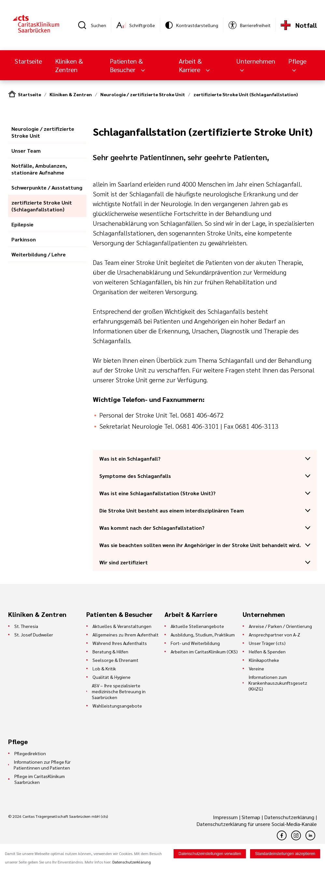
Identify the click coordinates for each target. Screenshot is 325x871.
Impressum (226, 817)
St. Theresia (26, 626)
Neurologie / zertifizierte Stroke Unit (142, 94)
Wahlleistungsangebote (117, 706)
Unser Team (26, 150)
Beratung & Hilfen (110, 651)
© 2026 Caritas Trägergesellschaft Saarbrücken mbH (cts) (58, 816)
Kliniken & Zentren (69, 65)
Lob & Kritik (104, 668)
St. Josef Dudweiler (33, 634)
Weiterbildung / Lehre (38, 254)
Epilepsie (22, 224)
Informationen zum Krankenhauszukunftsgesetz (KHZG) (277, 683)
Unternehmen (255, 61)
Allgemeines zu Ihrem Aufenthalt (125, 634)
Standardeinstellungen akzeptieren (285, 853)
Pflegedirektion (30, 753)
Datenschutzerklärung (289, 817)
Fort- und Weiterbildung (195, 643)
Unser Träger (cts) (267, 643)
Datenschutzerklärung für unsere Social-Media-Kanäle (256, 823)
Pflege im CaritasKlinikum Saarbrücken (39, 779)
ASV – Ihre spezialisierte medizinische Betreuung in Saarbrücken (119, 691)
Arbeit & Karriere (190, 65)
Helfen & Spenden (267, 651)
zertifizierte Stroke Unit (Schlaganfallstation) (245, 94)
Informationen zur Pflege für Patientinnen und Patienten (42, 765)
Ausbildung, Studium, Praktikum (203, 634)
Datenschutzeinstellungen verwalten (209, 853)
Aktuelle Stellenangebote (197, 626)
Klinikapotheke (264, 660)
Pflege (297, 61)
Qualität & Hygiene (111, 677)
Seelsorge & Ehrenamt (115, 660)
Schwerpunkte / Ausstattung (46, 187)
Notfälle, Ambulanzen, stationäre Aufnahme (39, 169)
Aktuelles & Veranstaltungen (121, 626)
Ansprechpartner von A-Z (274, 634)
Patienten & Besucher (126, 65)
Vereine (256, 668)
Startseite (28, 61)
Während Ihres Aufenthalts (119, 643)
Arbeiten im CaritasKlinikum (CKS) (204, 651)
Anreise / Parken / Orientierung (280, 626)
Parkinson (23, 239)
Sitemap (251, 817)
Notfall (306, 25)
